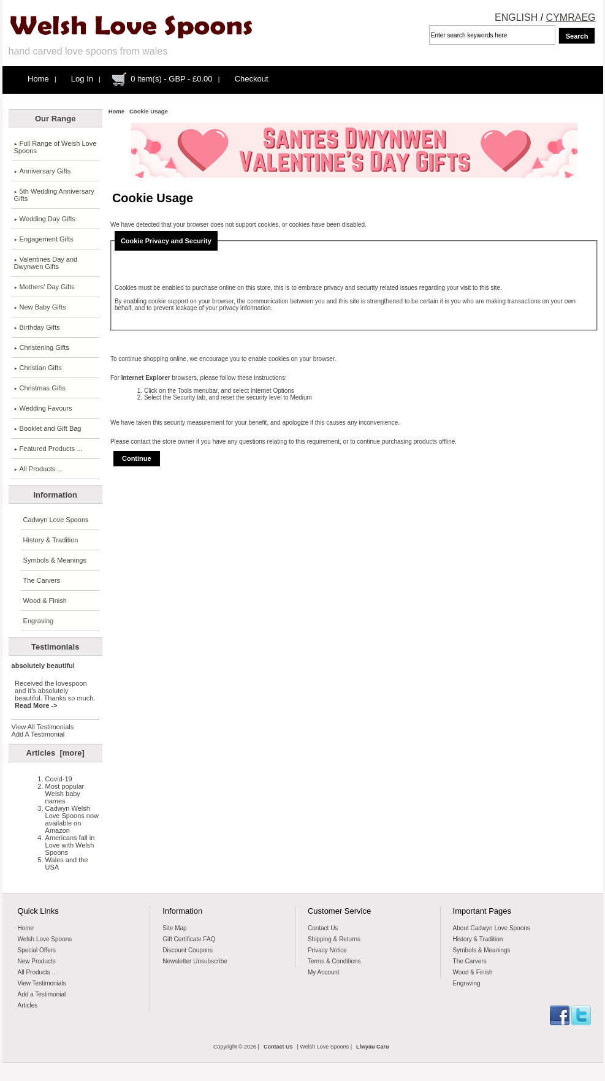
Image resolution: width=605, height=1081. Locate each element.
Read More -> (36, 705)
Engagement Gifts (44, 239)
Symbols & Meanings (54, 560)
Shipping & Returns (334, 939)
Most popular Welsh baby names (65, 794)
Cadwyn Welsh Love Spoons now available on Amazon (72, 819)
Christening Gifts (41, 347)
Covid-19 (58, 779)
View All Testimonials (43, 726)
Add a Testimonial (42, 994)
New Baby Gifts (40, 307)
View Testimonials (42, 983)
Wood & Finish (45, 600)
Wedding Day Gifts (45, 218)
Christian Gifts (38, 367)
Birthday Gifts (37, 327)
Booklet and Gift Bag (48, 428)
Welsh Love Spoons (45, 939)
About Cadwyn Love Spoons (491, 928)
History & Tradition (50, 540)
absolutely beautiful (43, 665)
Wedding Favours (43, 408)
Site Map (174, 928)
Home (38, 78)
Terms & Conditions (334, 961)
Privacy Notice (327, 950)
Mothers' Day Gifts (44, 286)
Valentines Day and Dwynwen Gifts (46, 263)
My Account (324, 972)
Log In (82, 78)
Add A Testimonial (38, 734)
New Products (37, 961)
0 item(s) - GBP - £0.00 (171, 78)
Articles (28, 1005)
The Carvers (42, 580)
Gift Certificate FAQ (188, 939)
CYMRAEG (571, 17)
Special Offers (37, 950)
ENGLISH (516, 17)
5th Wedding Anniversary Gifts (54, 195)
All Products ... (38, 468)
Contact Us (323, 928)
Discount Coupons (187, 950)
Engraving (38, 620)
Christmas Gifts (40, 388)
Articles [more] (55, 752)
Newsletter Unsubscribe (194, 961)
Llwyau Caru (372, 1047)
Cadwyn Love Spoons (56, 519)
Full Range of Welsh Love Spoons (55, 147)
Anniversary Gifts (42, 171)
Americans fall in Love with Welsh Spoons (70, 845)
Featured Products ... (48, 448)
